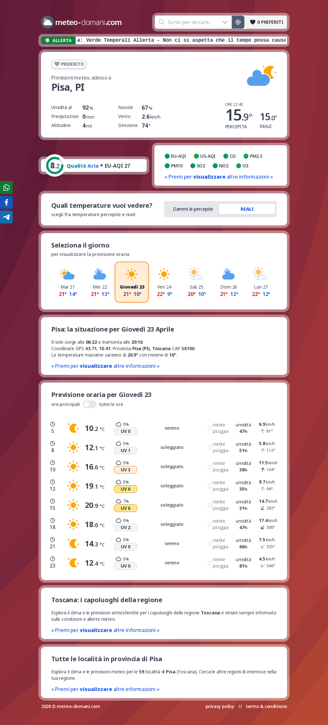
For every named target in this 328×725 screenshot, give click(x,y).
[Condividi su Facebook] (6, 202)
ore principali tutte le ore (87, 404)
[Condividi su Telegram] (6, 217)
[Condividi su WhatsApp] (6, 187)
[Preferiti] (266, 22)
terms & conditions (266, 706)
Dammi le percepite (193, 209)
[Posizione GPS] (238, 22)
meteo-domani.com (78, 706)
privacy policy (220, 706)
